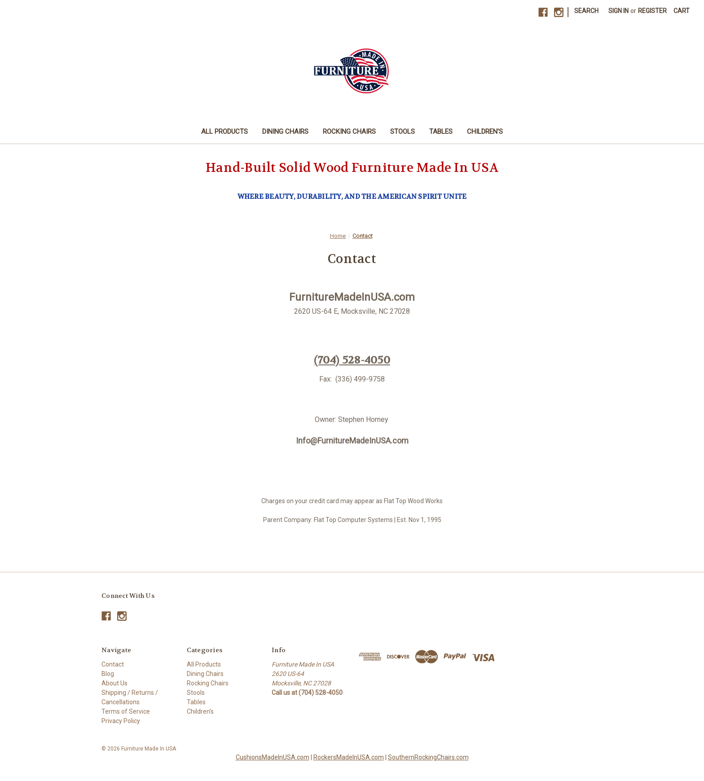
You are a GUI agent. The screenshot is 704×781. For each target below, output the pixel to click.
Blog (107, 673)
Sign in (618, 10)
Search (586, 10)
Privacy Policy (120, 720)
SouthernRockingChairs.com (428, 757)
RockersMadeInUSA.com (348, 757)
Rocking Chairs (349, 131)
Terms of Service (125, 711)
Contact (112, 664)
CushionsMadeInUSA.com (272, 757)
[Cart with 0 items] (682, 11)
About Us (114, 683)
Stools (402, 131)
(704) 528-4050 (352, 360)
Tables (441, 131)
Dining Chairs (285, 131)
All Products (224, 131)
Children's (485, 131)
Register (652, 10)
